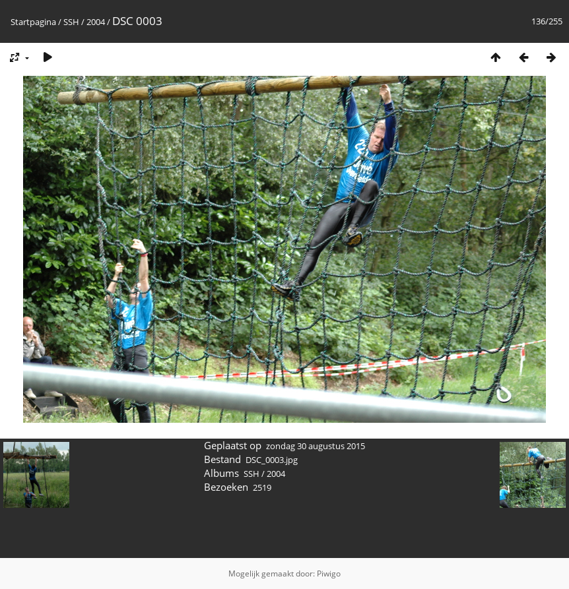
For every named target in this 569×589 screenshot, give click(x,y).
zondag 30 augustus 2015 (315, 446)
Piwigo (329, 573)
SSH (71, 22)
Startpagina (33, 22)
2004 (95, 22)
